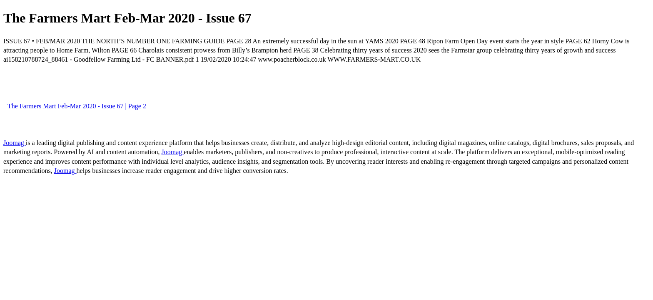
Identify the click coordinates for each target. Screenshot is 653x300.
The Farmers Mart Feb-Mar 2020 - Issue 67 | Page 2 (76, 106)
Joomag (14, 142)
